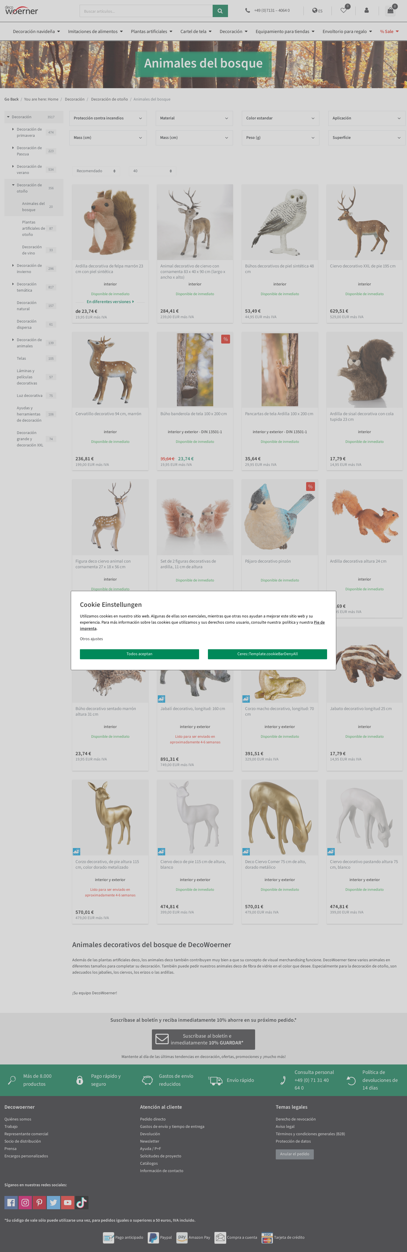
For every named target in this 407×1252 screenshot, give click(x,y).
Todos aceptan (139, 654)
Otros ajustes (91, 639)
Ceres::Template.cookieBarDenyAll (267, 654)
